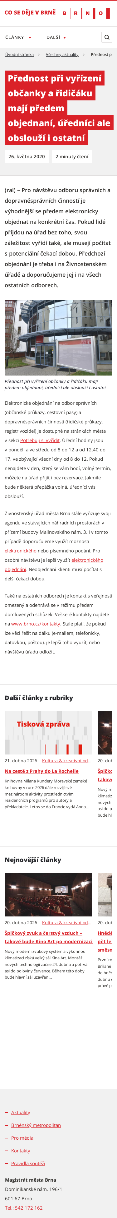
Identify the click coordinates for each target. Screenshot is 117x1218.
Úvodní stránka (19, 54)
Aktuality (20, 1112)
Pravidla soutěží (28, 1163)
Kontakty (20, 1150)
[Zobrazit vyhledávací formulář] (106, 37)
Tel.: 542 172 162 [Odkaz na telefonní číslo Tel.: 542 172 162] (24, 1208)
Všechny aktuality (62, 54)
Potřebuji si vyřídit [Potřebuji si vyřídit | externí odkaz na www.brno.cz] (40, 440)
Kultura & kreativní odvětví (67, 761)
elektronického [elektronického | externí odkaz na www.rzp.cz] (21, 550)
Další (53, 37)
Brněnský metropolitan (36, 1125)
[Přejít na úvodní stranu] (30, 16)
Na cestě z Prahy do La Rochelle (42, 771)
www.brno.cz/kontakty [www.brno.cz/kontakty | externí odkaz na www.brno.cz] (35, 624)
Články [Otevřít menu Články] (15, 37)
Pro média (22, 1138)
